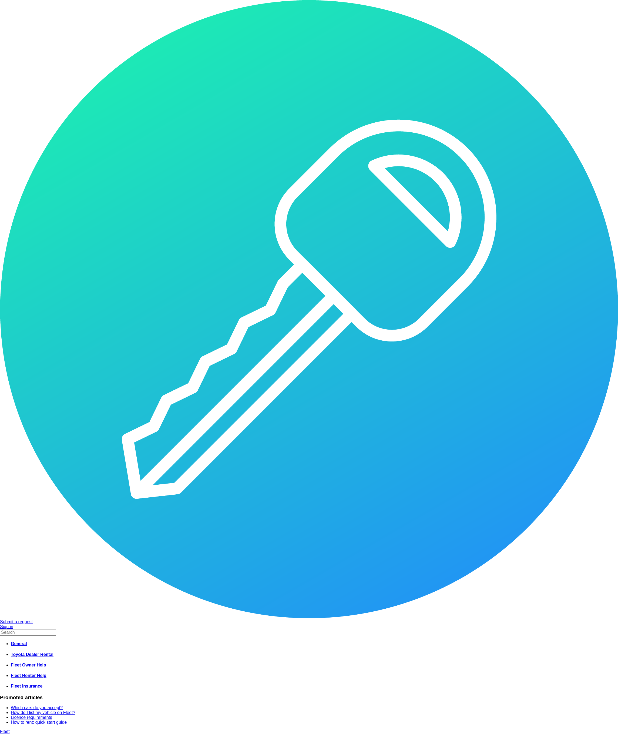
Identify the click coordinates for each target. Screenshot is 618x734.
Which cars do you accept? (37, 707)
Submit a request (16, 621)
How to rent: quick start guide (39, 722)
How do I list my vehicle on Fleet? (43, 712)
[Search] (28, 632)
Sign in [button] (6, 626)
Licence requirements (31, 717)
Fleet (5, 731)
